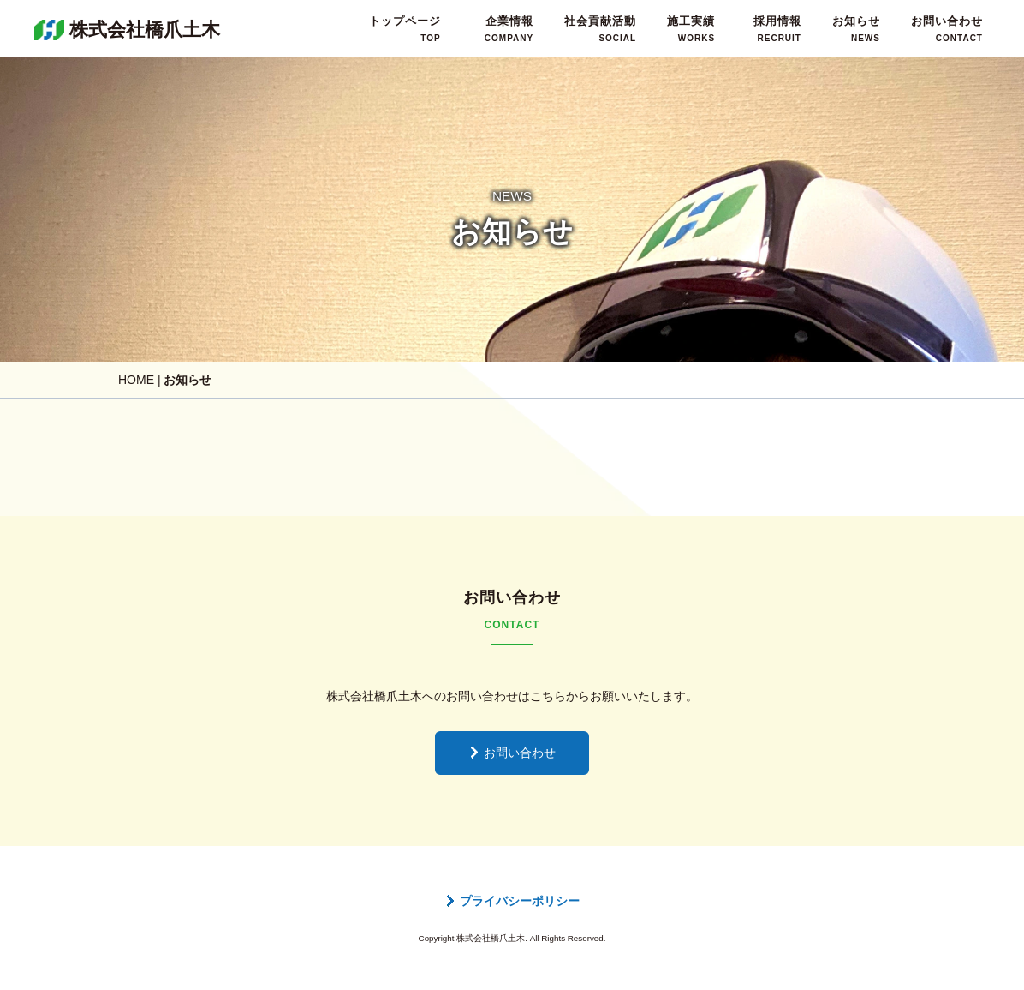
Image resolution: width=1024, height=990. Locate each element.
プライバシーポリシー (512, 901)
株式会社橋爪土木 (144, 29)
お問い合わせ (512, 752)
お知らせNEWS (856, 29)
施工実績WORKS (691, 29)
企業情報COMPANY (509, 29)
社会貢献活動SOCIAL (600, 29)
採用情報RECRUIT (777, 29)
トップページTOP (405, 29)
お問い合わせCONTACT (947, 29)
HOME (136, 380)
